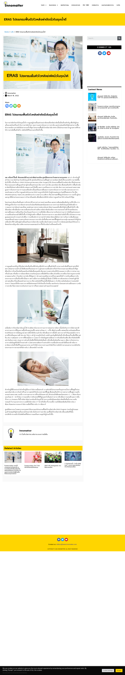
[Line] (15, 106)
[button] (104, 47)
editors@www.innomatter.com (66, 561)
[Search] (119, 38)
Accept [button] (119, 670)
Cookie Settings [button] (108, 670)
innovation (75, 5)
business (53, 5)
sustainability (108, 5)
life (118, 5)
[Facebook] (7, 106)
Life (12, 32)
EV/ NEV (86, 5)
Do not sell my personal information (15, 672)
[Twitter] (11, 106)
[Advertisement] (99, 70)
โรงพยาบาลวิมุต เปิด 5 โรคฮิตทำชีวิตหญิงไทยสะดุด (32, 475)
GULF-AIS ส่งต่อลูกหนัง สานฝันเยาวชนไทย (53, 475)
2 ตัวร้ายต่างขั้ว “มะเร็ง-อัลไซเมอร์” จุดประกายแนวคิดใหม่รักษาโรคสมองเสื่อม (73, 472)
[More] (19, 106)
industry (95, 5)
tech (43, 5)
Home (6, 32)
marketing (64, 5)
